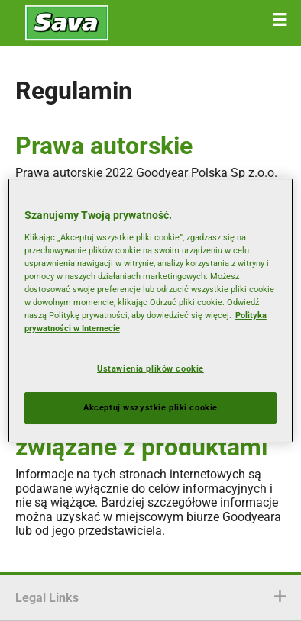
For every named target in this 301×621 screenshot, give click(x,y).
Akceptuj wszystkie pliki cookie (150, 407)
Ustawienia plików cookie (150, 368)
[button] (279, 20)
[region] (150, 310)
